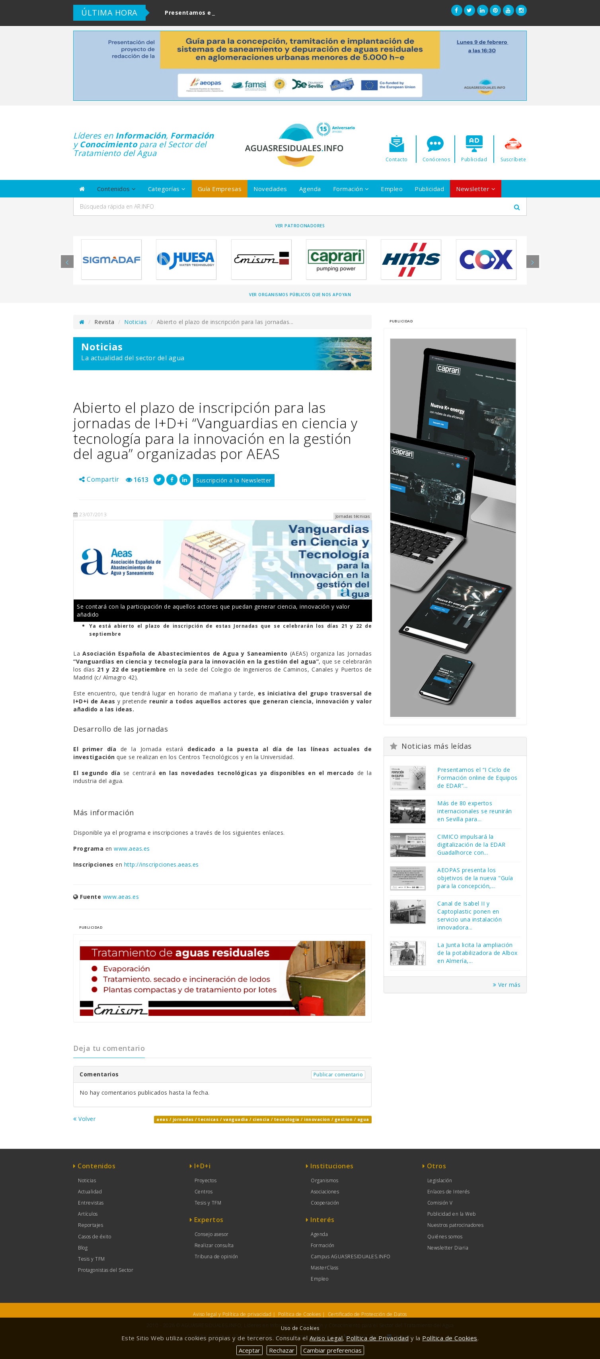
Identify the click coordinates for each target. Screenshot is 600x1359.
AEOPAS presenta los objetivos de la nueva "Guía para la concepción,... (475, 878)
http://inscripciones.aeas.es (161, 864)
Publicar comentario (338, 1074)
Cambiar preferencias (332, 1350)
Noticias (135, 322)
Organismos (324, 1180)
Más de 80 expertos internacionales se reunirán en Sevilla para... (474, 811)
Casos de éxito (94, 1236)
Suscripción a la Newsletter (233, 480)
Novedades (270, 189)
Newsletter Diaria (448, 1247)
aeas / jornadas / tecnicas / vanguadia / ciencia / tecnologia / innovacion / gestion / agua (262, 1119)
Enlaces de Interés (448, 1191)
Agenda (310, 189)
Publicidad (429, 189)
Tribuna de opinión (216, 1256)
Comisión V (440, 1202)
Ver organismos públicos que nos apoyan (300, 294)
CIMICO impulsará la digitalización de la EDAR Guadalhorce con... (471, 844)
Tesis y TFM (91, 1259)
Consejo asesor (212, 1234)
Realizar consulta (214, 1245)
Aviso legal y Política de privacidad (232, 1314)
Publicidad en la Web (451, 1214)
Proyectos (206, 1180)
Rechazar (281, 1350)
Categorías (167, 189)
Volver (84, 1119)
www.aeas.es (132, 848)
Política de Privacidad (377, 1338)
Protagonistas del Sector (105, 1270)
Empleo (392, 189)
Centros (204, 1191)
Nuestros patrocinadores (455, 1225)
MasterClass (325, 1267)
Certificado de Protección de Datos (367, 1314)
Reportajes (90, 1225)
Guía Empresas (220, 189)
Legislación (439, 1180)
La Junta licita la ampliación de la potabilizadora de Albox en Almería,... (477, 953)
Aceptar (249, 1350)
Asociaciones (325, 1191)
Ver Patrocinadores (300, 225)
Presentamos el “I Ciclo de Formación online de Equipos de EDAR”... (477, 777)
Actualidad (90, 1191)
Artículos (88, 1214)
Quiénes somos (445, 1236)
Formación (351, 189)
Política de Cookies (299, 1314)
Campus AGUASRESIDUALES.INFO (351, 1256)
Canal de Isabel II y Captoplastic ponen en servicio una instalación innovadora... (469, 915)
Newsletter (475, 189)
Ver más (507, 984)
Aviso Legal (326, 1338)
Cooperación (325, 1202)
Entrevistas (91, 1202)
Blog (83, 1247)
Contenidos (116, 189)
